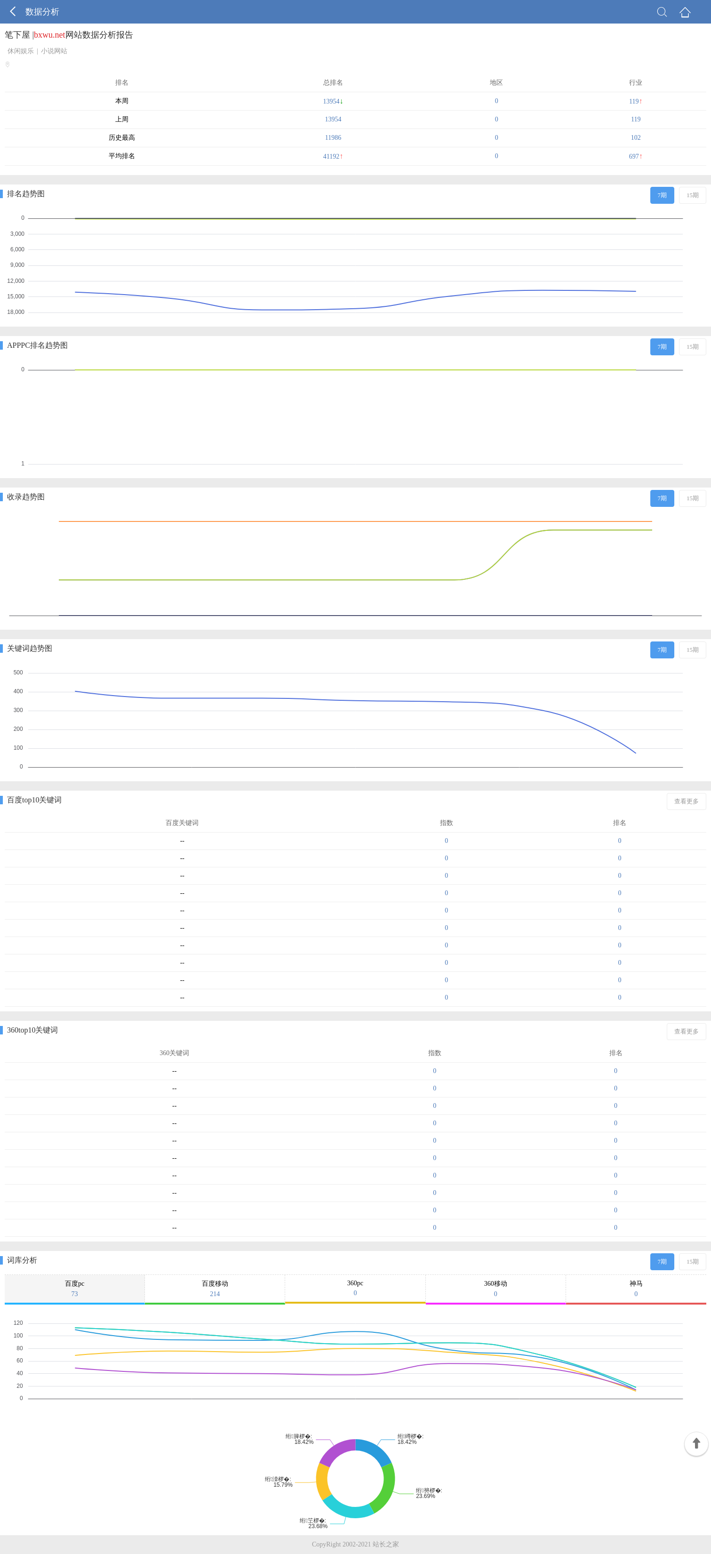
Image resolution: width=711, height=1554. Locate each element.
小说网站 (54, 51)
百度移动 (215, 1289)
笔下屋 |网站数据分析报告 (69, 35)
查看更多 (686, 801)
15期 (693, 195)
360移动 (496, 1289)
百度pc (74, 1289)
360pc (355, 1288)
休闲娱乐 (21, 51)
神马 (636, 1289)
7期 (662, 195)
